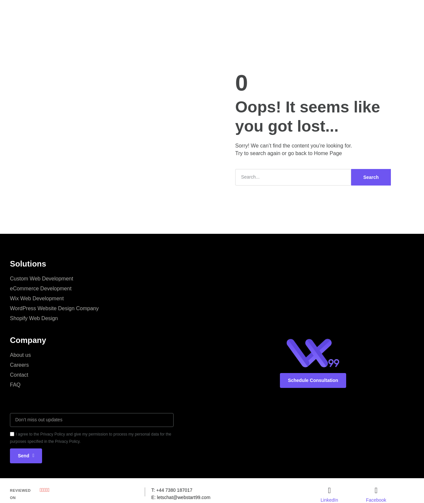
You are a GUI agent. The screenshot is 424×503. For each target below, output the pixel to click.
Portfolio (205, 11)
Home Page (328, 153)
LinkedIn (329, 500)
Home (114, 11)
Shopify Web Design (34, 318)
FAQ (15, 385)
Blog (264, 11)
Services (142, 11)
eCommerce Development (41, 288)
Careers (19, 365)
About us (20, 355)
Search (371, 177)
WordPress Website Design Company (54, 308)
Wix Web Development (37, 298)
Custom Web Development (41, 278)
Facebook (376, 500)
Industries (237, 11)
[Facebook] (376, 490)
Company (174, 11)
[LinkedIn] (329, 490)
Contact (19, 375)
